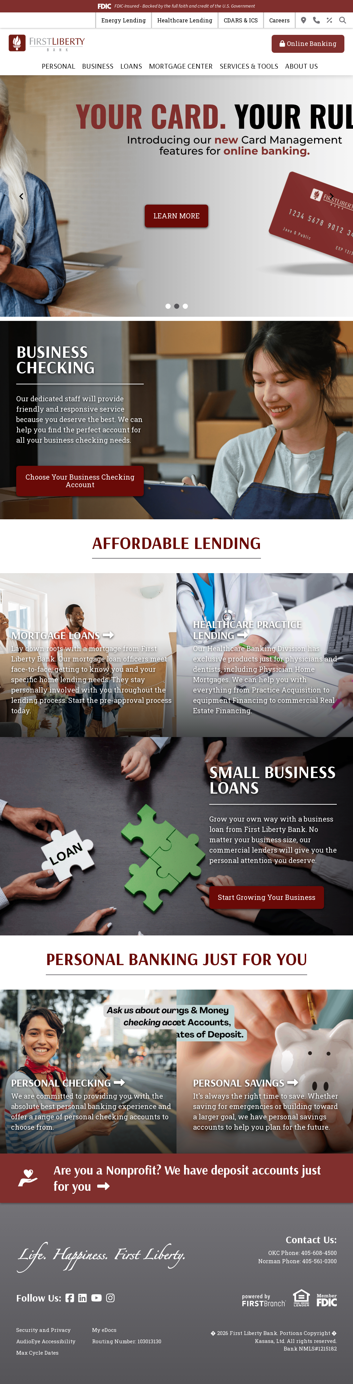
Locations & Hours (303, 20)
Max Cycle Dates (37, 1352)
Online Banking (311, 43)
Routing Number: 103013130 (126, 1341)
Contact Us (316, 20)
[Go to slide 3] (185, 306)
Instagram (110, 1298)
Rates (329, 20)
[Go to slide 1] (168, 306)
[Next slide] (331, 196)
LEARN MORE (176, 215)
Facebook (69, 1298)
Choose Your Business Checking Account (80, 480)
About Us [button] (301, 66)
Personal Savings (238, 1082)
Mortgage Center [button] (181, 66)
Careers (279, 20)
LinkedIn (82, 1298)
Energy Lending (123, 20)
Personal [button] (58, 66)
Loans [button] (131, 66)
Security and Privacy (43, 1329)
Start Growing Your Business (266, 897)
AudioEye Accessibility (45, 1341)
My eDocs (104, 1329)
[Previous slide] (21, 196)
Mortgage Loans (55, 635)
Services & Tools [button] (249, 66)
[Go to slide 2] (176, 306)
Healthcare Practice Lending (247, 629)
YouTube (96, 1298)
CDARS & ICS (241, 20)
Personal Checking (61, 1082)
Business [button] (97, 66)
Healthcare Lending (184, 20)
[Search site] (342, 20)
